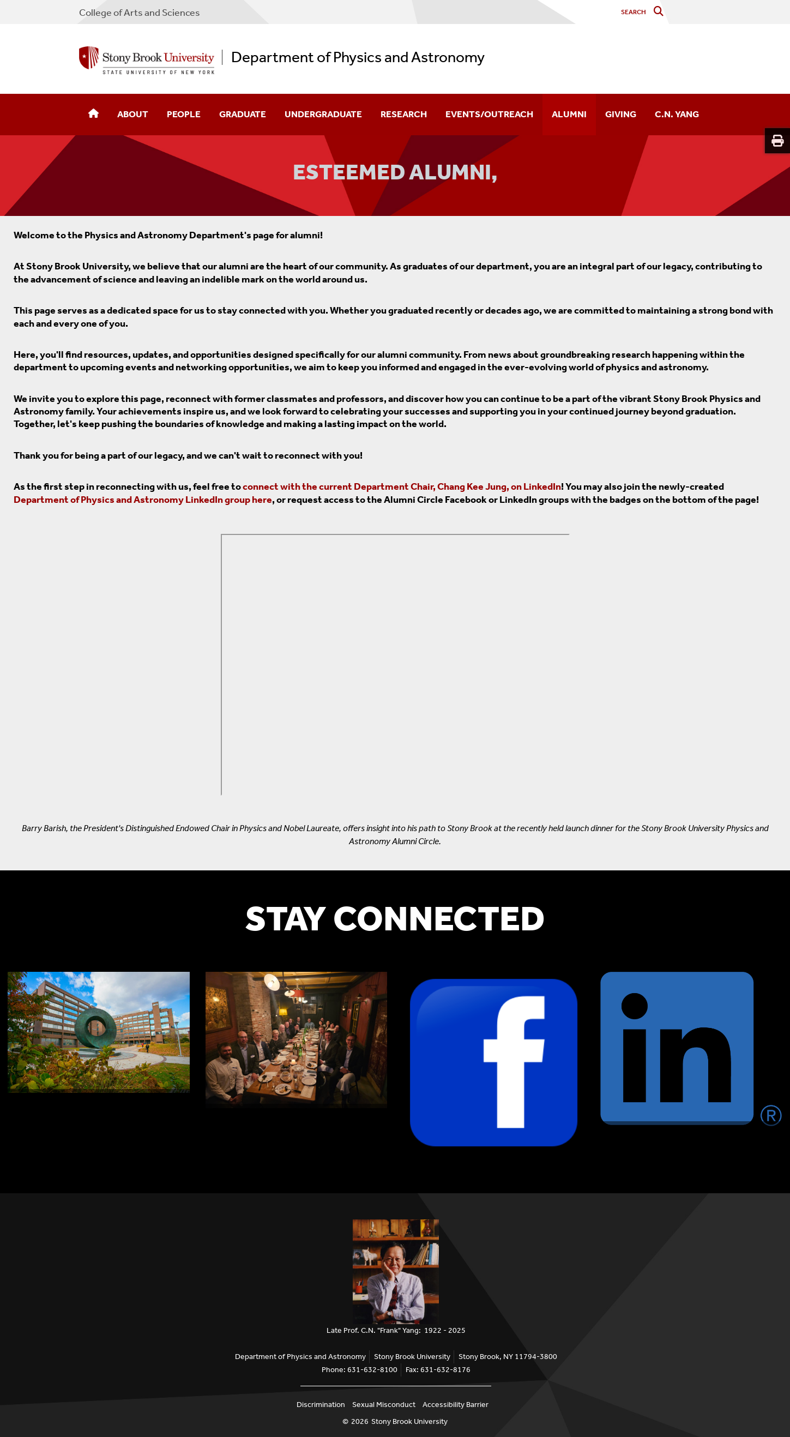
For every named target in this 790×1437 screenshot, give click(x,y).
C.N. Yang (677, 114)
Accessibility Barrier (456, 1404)
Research (404, 114)
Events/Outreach (489, 114)
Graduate (242, 114)
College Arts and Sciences (139, 13)
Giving (620, 114)
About (132, 114)
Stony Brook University (409, 1421)
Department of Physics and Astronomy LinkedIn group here (143, 500)
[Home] (93, 114)
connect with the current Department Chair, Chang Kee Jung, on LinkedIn (402, 486)
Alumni (569, 114)
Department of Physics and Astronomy (358, 57)
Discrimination (321, 1404)
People (184, 114)
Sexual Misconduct (383, 1404)
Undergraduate (323, 114)
